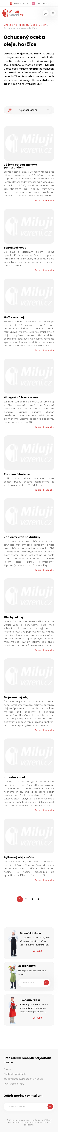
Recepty (24, 24)
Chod (34, 24)
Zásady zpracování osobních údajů (23, 1078)
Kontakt (8, 1069)
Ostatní (43, 24)
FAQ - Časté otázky (14, 1083)
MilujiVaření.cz (11, 24)
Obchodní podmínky (15, 1074)
